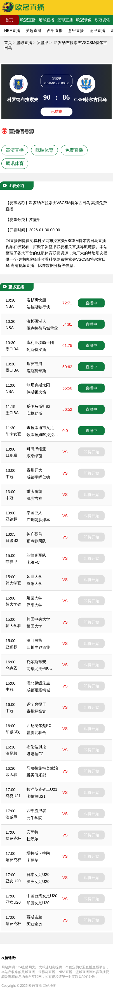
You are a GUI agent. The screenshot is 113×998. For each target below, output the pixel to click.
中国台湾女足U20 (42, 896)
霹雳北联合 (36, 732)
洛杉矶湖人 (36, 321)
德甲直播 (97, 30)
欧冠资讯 (102, 20)
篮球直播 (65, 20)
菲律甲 (11, 561)
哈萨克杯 (13, 838)
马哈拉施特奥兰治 (42, 768)
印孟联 (11, 774)
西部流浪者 (36, 810)
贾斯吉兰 (34, 917)
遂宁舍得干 (36, 704)
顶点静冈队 (36, 541)
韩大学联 (13, 583)
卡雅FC (33, 562)
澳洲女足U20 (38, 881)
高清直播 (15, 150)
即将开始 (91, 452)
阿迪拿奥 (34, 924)
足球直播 (46, 20)
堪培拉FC (35, 754)
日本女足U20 (38, 874)
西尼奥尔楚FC (39, 725)
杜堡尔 (32, 839)
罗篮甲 (42, 42)
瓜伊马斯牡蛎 (38, 406)
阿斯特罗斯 (36, 349)
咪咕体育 (44, 150)
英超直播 (33, 30)
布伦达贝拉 (36, 747)
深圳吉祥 (34, 498)
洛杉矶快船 (36, 300)
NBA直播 (12, 30)
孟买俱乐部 (36, 775)
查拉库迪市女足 (40, 427)
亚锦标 (11, 519)
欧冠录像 (84, 20)
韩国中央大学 (38, 619)
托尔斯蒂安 (36, 661)
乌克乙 (11, 668)
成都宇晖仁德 (38, 477)
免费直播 (74, 150)
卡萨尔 (32, 860)
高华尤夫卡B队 (40, 668)
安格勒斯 (34, 413)
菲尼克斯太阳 (38, 385)
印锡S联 (13, 732)
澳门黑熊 (34, 640)
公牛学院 (34, 817)
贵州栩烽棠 (36, 711)
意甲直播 (76, 30)
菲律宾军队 (36, 555)
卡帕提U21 (36, 796)
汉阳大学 (34, 583)
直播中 (91, 303)
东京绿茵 (34, 456)
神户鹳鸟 (34, 534)
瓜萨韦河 (34, 364)
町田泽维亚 (36, 449)
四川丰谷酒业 (38, 647)
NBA (10, 306)
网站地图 (49, 986)
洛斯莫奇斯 (36, 371)
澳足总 (11, 753)
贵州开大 (34, 470)
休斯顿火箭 (36, 392)
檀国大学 (34, 626)
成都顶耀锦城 (38, 690)
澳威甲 (11, 817)
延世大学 (34, 576)
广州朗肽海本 (38, 519)
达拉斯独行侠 (38, 307)
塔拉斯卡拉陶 (38, 853)
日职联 (11, 455)
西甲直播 (55, 30)
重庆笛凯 (34, 491)
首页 (9, 20)
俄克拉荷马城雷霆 (42, 328)
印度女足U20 (38, 903)
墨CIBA (12, 349)
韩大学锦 (13, 604)
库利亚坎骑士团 (40, 342)
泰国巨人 (34, 512)
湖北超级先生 (38, 683)
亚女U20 (13, 881)
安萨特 (32, 832)
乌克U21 (13, 796)
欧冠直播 (28, 20)
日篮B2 (12, 540)
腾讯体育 (15, 163)
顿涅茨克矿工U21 (42, 789)
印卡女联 (13, 434)
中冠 (9, 476)
